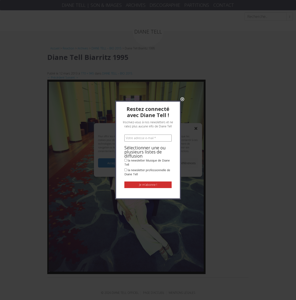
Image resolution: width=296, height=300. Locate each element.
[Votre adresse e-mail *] (148, 90)
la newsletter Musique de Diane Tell (147, 115)
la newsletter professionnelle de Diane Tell (147, 125)
